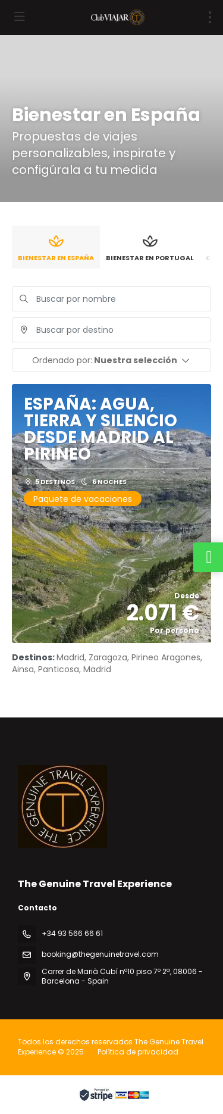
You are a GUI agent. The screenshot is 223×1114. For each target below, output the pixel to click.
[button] (111, 360)
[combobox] (111, 329)
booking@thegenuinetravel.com (100, 954)
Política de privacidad (138, 1052)
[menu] (210, 17)
